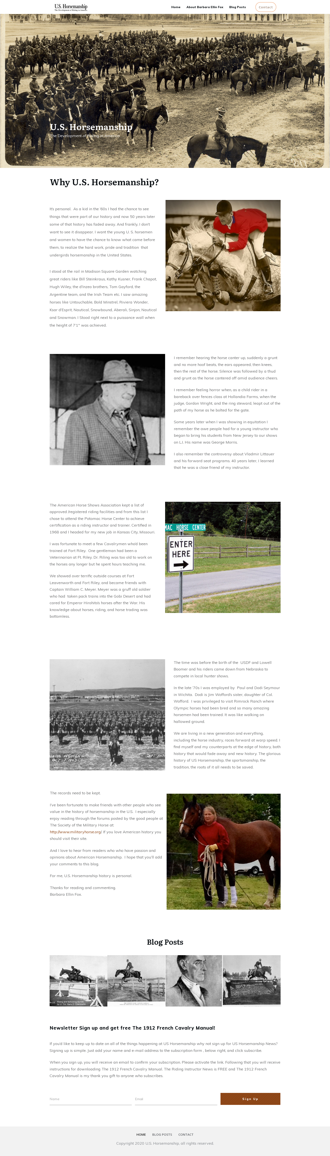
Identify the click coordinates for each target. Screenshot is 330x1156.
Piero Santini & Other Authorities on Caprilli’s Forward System (193, 978)
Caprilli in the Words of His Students (135, 978)
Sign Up (250, 1099)
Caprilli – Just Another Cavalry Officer (246, 978)
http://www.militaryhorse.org (75, 831)
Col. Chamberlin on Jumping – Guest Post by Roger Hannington (78, 978)
